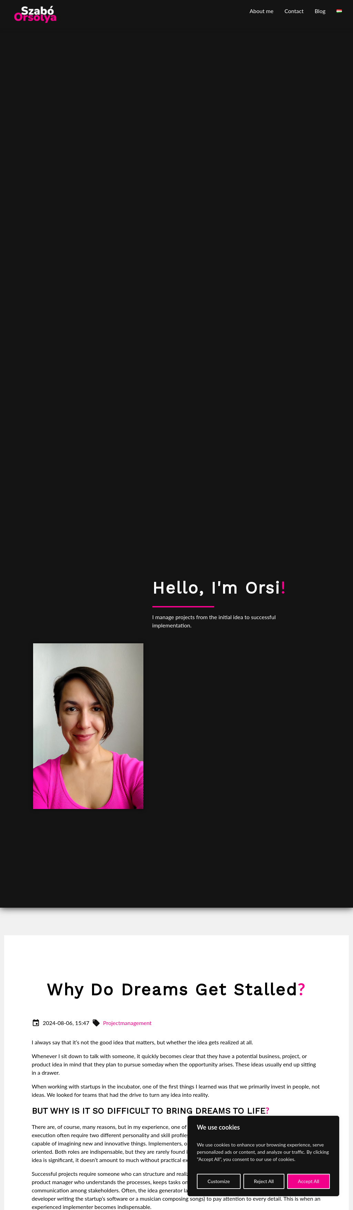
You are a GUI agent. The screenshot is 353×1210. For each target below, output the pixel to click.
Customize (219, 1181)
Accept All (308, 1181)
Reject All (264, 1181)
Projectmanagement (127, 1022)
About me (261, 11)
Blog (320, 11)
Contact (293, 11)
